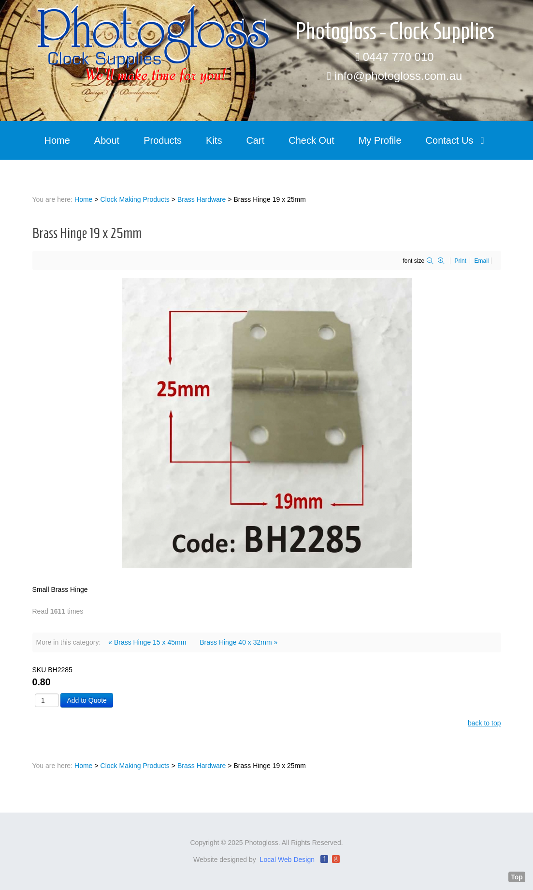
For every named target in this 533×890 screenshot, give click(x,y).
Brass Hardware (201, 199)
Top (517, 877)
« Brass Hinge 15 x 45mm (147, 642)
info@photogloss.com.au (398, 75)
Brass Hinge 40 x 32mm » (238, 642)
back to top (484, 723)
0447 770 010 (398, 56)
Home (83, 199)
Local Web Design (287, 859)
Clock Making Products (135, 199)
